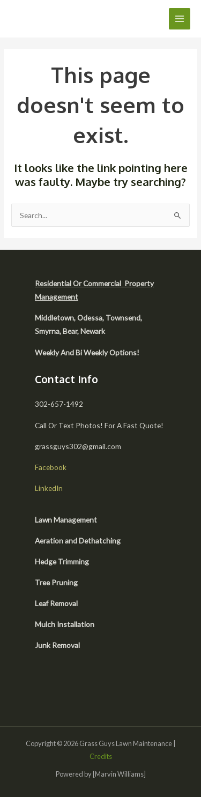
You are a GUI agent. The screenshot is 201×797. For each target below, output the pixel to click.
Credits (101, 756)
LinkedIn (49, 488)
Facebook (50, 467)
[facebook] (47, 688)
